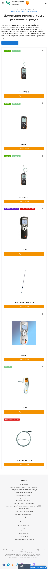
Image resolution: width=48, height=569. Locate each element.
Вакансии (24, 531)
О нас (24, 528)
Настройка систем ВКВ (24, 500)
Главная (15, 9)
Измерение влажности (23, 495)
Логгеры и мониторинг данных (24, 503)
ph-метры (24, 517)
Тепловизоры (23, 484)
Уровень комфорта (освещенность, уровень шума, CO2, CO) (24, 506)
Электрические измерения (24, 511)
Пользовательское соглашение (24, 539)
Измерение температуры (24, 492)
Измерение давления (24, 498)
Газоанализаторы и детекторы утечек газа (24, 487)
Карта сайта (24, 536)
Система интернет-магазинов (35, 567)
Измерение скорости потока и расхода (24, 490)
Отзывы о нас (23, 534)
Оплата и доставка (24, 525)
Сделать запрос (24, 96)
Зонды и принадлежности (23, 514)
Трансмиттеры (24, 509)
